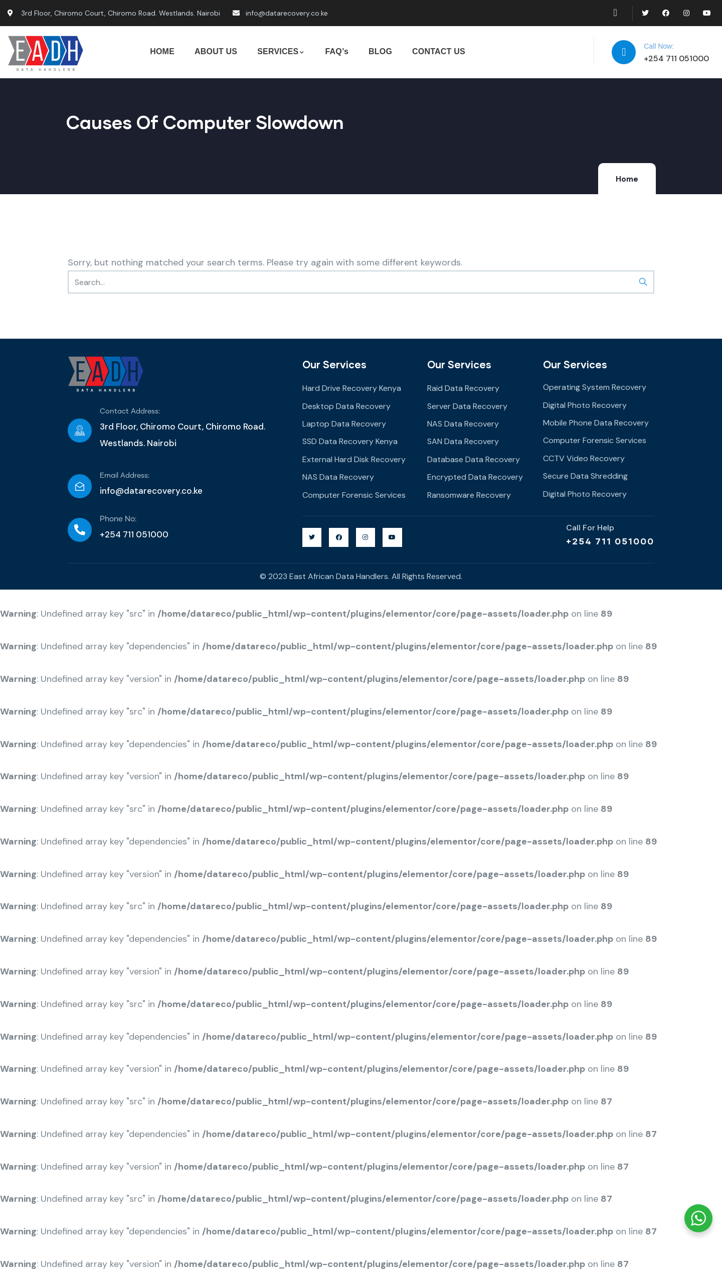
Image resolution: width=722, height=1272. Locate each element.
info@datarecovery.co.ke (151, 490)
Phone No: (118, 519)
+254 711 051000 (610, 540)
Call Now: (659, 46)
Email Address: (124, 475)
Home (627, 179)
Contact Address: (130, 411)
